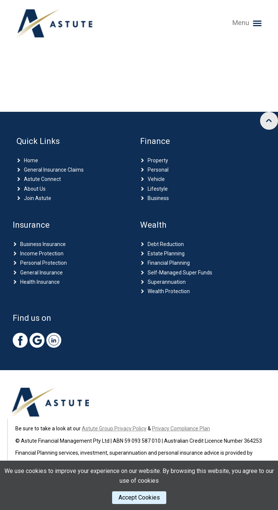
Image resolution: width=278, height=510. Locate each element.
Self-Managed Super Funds (180, 273)
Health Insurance (40, 282)
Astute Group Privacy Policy (114, 428)
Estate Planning (166, 253)
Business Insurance (43, 244)
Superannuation (167, 282)
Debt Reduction (166, 244)
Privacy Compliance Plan (181, 428)
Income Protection (42, 253)
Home (31, 160)
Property (158, 160)
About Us (35, 189)
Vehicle (156, 179)
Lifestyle (158, 189)
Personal (158, 170)
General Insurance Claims (54, 170)
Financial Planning (169, 263)
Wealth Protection (169, 291)
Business (158, 198)
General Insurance (41, 273)
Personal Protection (43, 263)
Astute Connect (42, 179)
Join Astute (37, 198)
